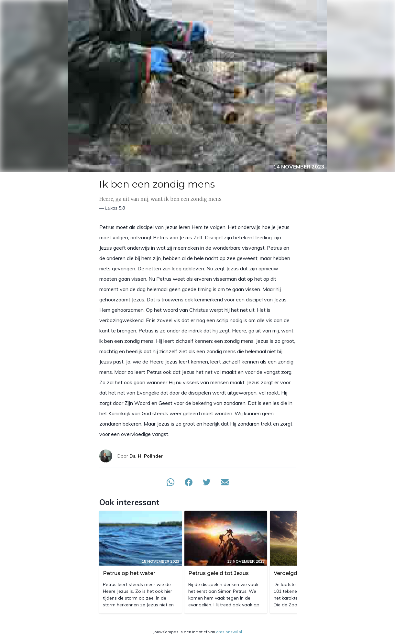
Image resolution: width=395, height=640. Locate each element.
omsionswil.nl (229, 631)
